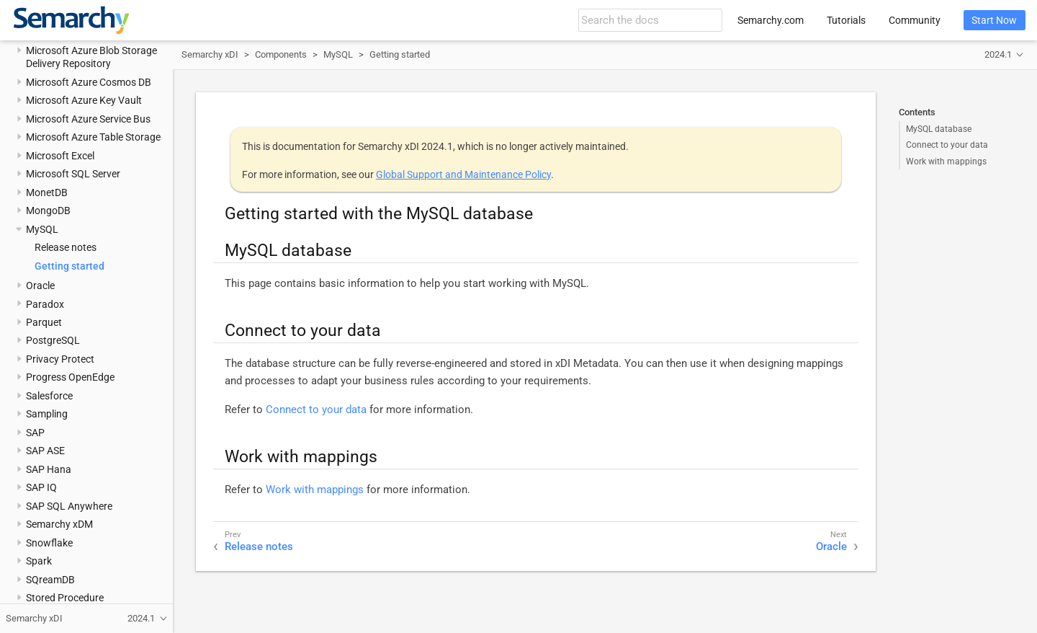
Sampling (47, 414)
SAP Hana (48, 469)
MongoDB (48, 210)
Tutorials (846, 20)
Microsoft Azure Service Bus (88, 119)
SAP (35, 432)
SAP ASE (45, 450)
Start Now (994, 20)
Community (915, 20)
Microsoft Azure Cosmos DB (88, 82)
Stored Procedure (65, 597)
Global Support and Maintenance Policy (463, 174)
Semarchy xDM (59, 524)
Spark (39, 561)
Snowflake (49, 543)
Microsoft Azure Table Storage (93, 137)
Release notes (65, 247)
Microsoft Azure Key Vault (84, 100)
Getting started (69, 266)
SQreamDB (50, 579)
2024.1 (998, 54)
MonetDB (47, 192)
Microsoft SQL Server (73, 174)
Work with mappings (946, 161)
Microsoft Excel (60, 155)
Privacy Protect (60, 359)
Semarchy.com (770, 20)
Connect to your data (947, 145)
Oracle (40, 285)
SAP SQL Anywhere (69, 506)
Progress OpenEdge (70, 377)
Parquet (44, 322)
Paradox (45, 304)
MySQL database (938, 129)
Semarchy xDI (209, 54)
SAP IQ (41, 487)
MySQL (42, 229)
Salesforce (49, 396)
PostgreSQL (53, 340)
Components (281, 54)
